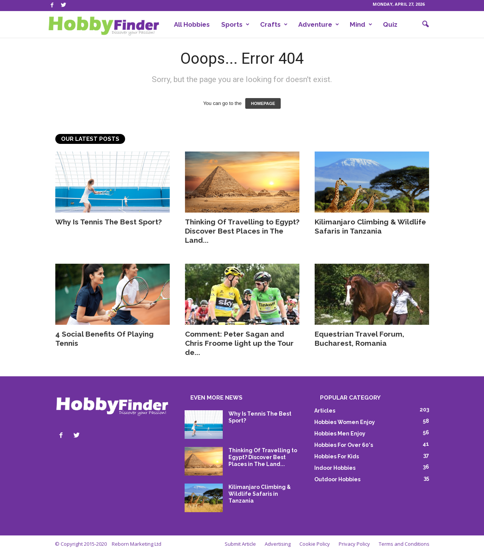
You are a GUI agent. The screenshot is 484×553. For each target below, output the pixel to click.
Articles (324, 411)
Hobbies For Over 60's (343, 445)
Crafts (274, 24)
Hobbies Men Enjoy (339, 433)
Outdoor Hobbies (337, 479)
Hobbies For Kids (336, 456)
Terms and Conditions (404, 543)
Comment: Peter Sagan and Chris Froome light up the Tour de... (239, 343)
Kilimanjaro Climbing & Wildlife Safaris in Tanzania (259, 494)
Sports (235, 24)
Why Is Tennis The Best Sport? (108, 222)
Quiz (390, 24)
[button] (425, 24)
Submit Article (240, 543)
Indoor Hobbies (334, 468)
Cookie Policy (314, 543)
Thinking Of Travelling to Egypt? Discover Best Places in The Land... (242, 231)
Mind (361, 24)
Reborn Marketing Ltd (136, 543)
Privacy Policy (354, 543)
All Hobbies (192, 24)
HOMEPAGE (263, 103)
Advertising (278, 543)
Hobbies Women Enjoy (344, 422)
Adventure (318, 24)
